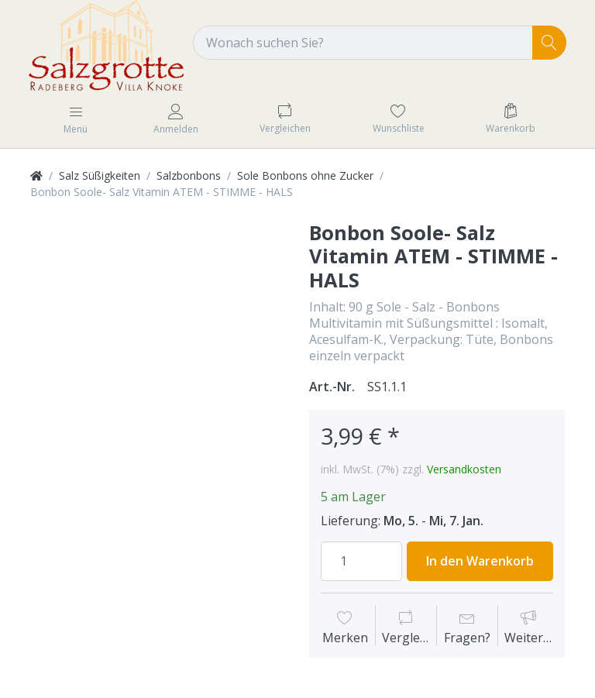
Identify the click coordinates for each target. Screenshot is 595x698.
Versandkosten (464, 469)
